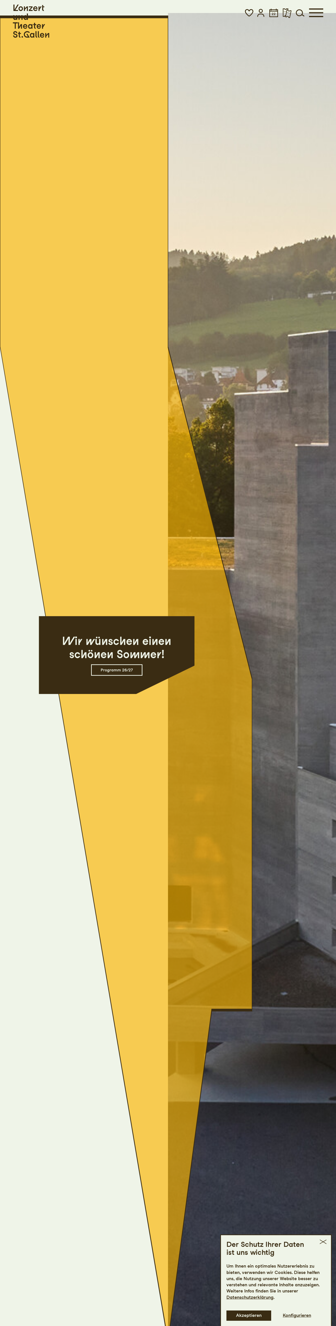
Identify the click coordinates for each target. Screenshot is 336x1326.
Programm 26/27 (117, 669)
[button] (249, 13)
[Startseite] (31, 21)
